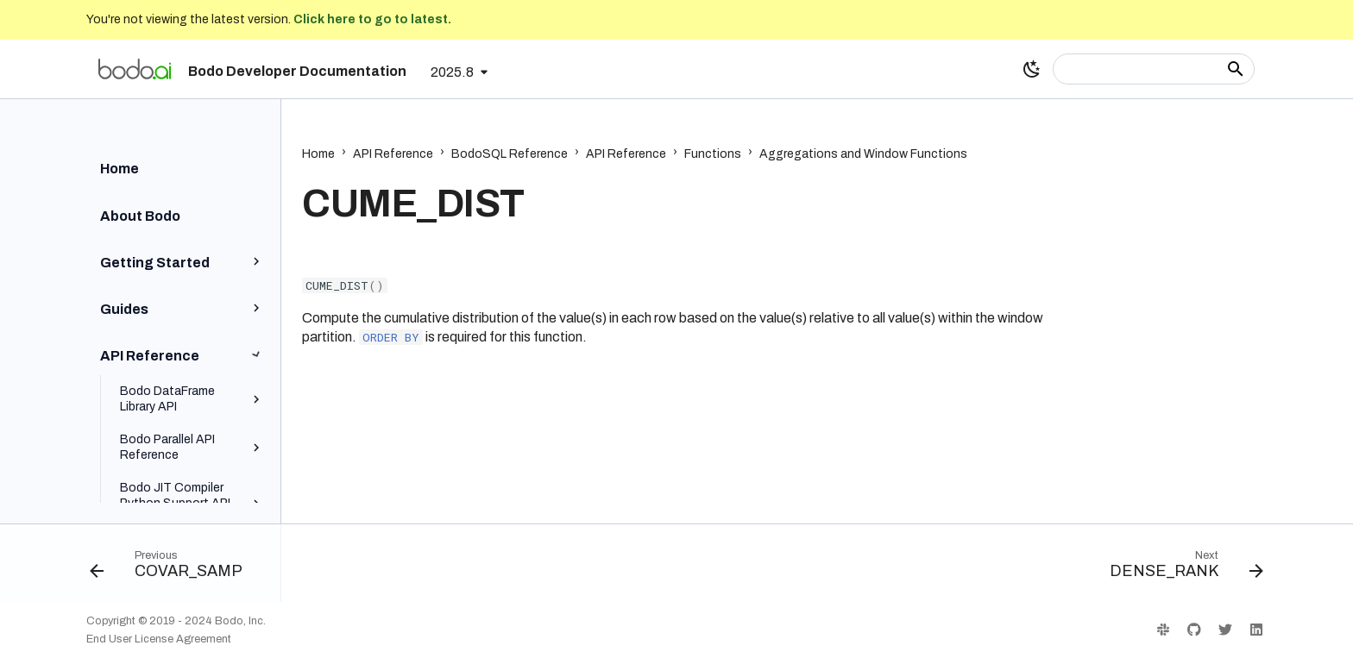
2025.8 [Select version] (452, 72)
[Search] (1154, 69)
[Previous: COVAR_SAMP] (172, 568)
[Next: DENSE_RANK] (1180, 568)
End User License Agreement (158, 639)
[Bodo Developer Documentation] (134, 69)
